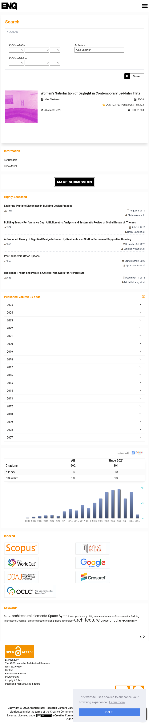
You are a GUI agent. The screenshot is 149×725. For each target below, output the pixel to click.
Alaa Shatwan (51, 99)
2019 (74, 351)
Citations (12, 465)
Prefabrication (18, 621)
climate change (16, 616)
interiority (31, 621)
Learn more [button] (117, 702)
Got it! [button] (109, 712)
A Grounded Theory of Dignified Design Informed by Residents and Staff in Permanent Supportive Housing (67, 239)
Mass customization (124, 621)
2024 (74, 312)
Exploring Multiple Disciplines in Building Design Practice (38, 205)
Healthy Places (111, 616)
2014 (74, 390)
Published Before (18, 58)
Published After (17, 45)
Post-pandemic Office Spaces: (22, 256)
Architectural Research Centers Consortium (56, 707)
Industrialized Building (47, 621)
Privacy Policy (12, 677)
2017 (74, 367)
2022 (74, 328)
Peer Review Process (15, 673)
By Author (79, 45)
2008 (74, 429)
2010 (74, 414)
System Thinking (105, 621)
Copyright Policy (13, 680)
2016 (74, 375)
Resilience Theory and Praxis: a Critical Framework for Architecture (44, 272)
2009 (74, 421)
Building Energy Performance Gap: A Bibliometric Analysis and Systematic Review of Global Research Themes (70, 222)
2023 (74, 320)
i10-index (12, 478)
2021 (74, 336)
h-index (10, 472)
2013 (74, 398)
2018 (74, 359)
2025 (74, 304)
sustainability (77, 620)
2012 (74, 406)
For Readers (10, 159)
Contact (9, 670)
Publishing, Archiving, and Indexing (22, 684)
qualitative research (45, 616)
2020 (74, 343)
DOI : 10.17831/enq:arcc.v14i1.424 (125, 104)
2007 (74, 437)
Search (137, 76)
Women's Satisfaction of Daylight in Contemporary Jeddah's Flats (90, 93)
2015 (74, 382)
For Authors (10, 165)
